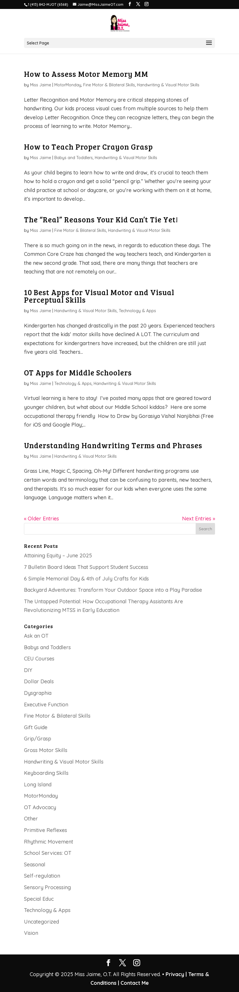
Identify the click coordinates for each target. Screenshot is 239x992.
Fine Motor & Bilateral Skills (109, 85)
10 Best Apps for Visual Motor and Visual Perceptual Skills (99, 296)
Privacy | (176, 974)
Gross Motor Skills (45, 750)
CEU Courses (39, 658)
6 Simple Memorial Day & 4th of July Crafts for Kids (86, 578)
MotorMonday (67, 85)
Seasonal (34, 864)
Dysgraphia (37, 693)
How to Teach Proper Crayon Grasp (88, 147)
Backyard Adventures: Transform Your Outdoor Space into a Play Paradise (113, 590)
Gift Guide (35, 727)
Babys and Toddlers (73, 157)
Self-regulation (42, 875)
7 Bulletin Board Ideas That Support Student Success (86, 567)
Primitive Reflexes (45, 830)
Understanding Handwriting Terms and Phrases (113, 445)
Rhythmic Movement (48, 841)
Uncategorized (41, 921)
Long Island (37, 784)
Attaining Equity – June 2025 (58, 555)
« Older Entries (41, 518)
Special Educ (39, 899)
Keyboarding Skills (46, 773)
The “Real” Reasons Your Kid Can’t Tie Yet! (101, 219)
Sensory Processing (47, 887)
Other (31, 818)
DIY (28, 670)
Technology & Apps (137, 310)
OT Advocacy (40, 807)
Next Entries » (198, 518)
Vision (31, 933)
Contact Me (134, 983)
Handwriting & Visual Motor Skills (168, 85)
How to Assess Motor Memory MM (86, 74)
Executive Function (46, 704)
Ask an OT (36, 635)
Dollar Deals (39, 681)
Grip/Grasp (37, 738)
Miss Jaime (40, 85)
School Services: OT (47, 853)
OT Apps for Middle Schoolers (78, 372)
